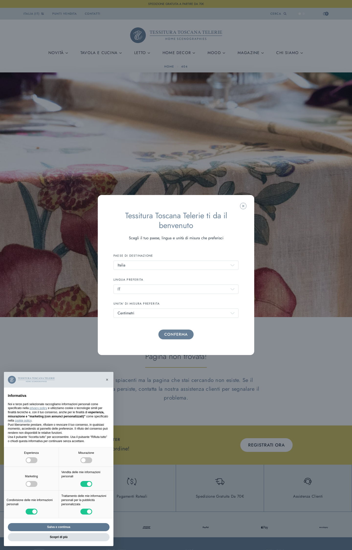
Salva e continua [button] (58, 527)
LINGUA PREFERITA (128, 280)
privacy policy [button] (38, 408)
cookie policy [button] (23, 420)
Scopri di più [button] (59, 537)
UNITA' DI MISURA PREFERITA (136, 304)
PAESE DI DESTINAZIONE (133, 256)
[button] (107, 380)
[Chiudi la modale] (243, 206)
